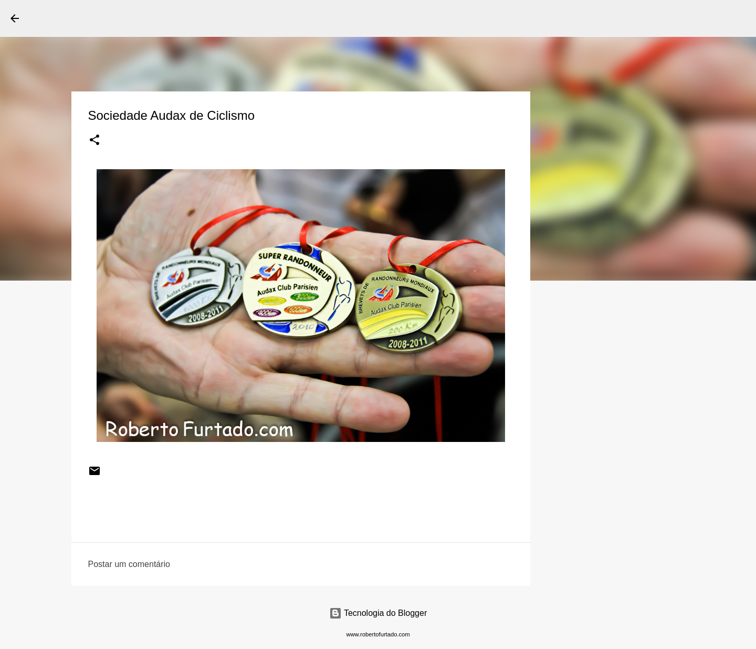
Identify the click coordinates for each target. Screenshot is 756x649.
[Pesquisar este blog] (692, 18)
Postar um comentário (129, 564)
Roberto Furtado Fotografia (130, 17)
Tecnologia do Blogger (378, 613)
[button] (94, 140)
